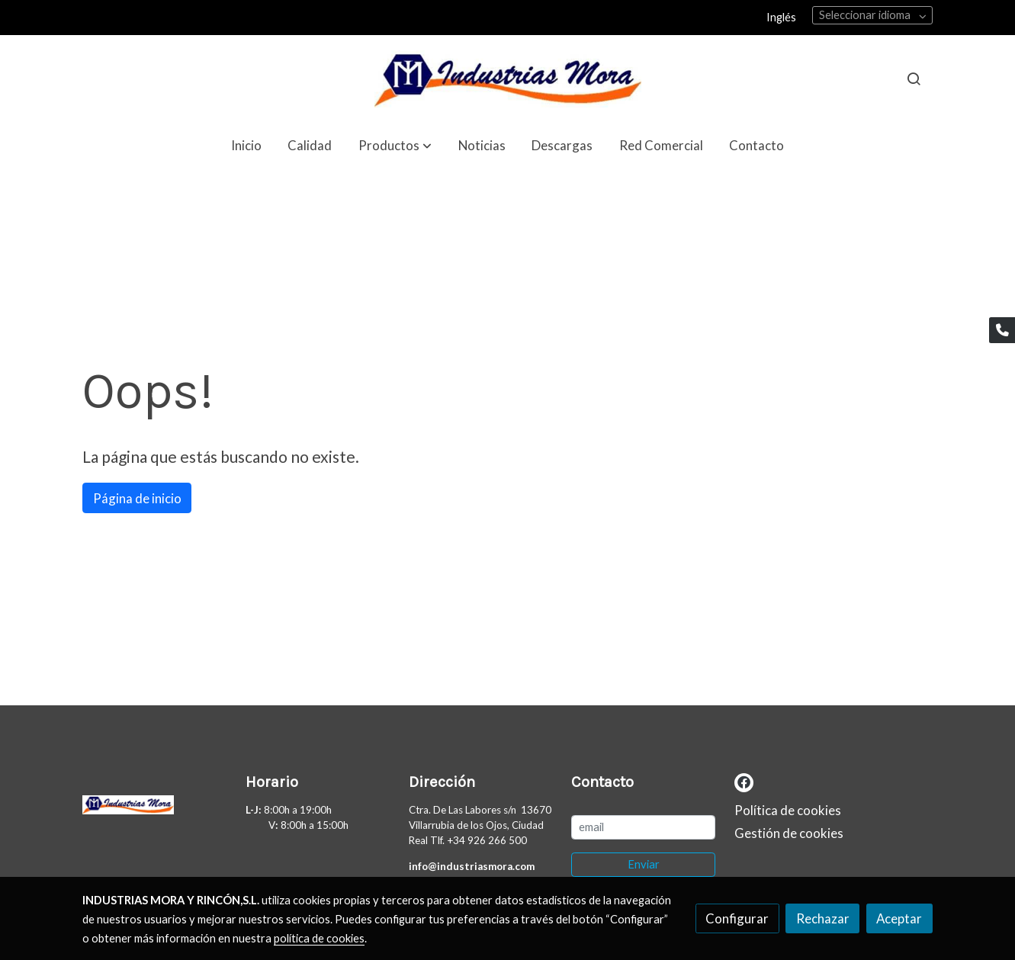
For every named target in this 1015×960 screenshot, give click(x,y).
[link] (507, 79)
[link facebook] (743, 781)
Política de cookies (787, 810)
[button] (395, 145)
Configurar (737, 918)
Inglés (781, 17)
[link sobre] (154, 808)
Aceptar (899, 918)
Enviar (644, 864)
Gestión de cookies (788, 833)
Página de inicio (137, 498)
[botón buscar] (914, 78)
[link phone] (1002, 330)
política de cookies (319, 938)
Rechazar (823, 918)
